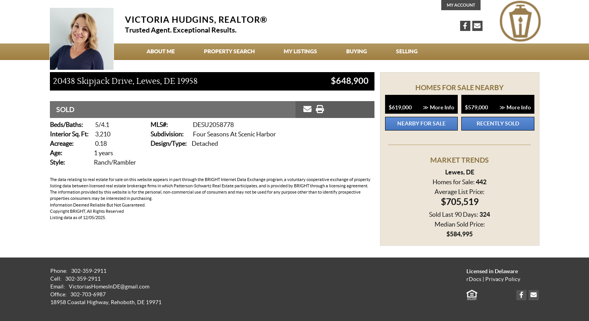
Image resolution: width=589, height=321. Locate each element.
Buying (356, 51)
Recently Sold (498, 123)
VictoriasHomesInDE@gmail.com (109, 287)
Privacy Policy (502, 279)
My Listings (300, 51)
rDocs (473, 279)
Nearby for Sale (421, 123)
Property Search (229, 51)
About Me (161, 51)
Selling (407, 51)
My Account (461, 5)
